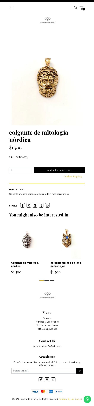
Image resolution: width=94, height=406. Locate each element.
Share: (13, 206)
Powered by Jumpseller (70, 399)
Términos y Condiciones (47, 322)
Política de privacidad (47, 329)
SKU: (11, 157)
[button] (41, 280)
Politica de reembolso (47, 325)
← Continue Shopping (71, 176)
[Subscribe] (79, 371)
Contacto (47, 318)
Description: (16, 189)
